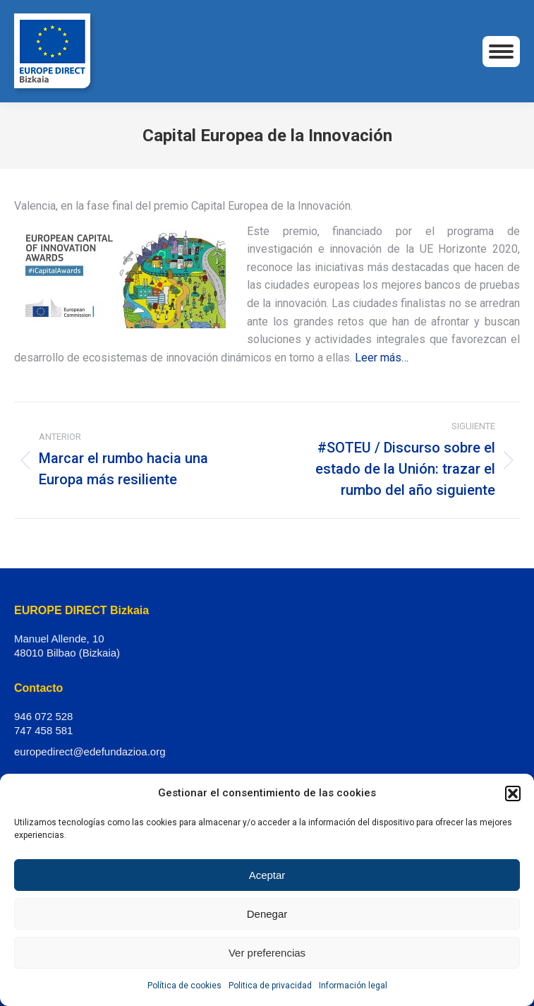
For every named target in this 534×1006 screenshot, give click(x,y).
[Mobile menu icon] (501, 51)
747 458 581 (43, 730)
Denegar (267, 914)
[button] (513, 793)
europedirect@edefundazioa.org (90, 751)
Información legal (353, 985)
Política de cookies (184, 985)
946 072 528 (43, 716)
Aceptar (267, 875)
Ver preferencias (267, 953)
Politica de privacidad (270, 985)
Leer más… (381, 357)
